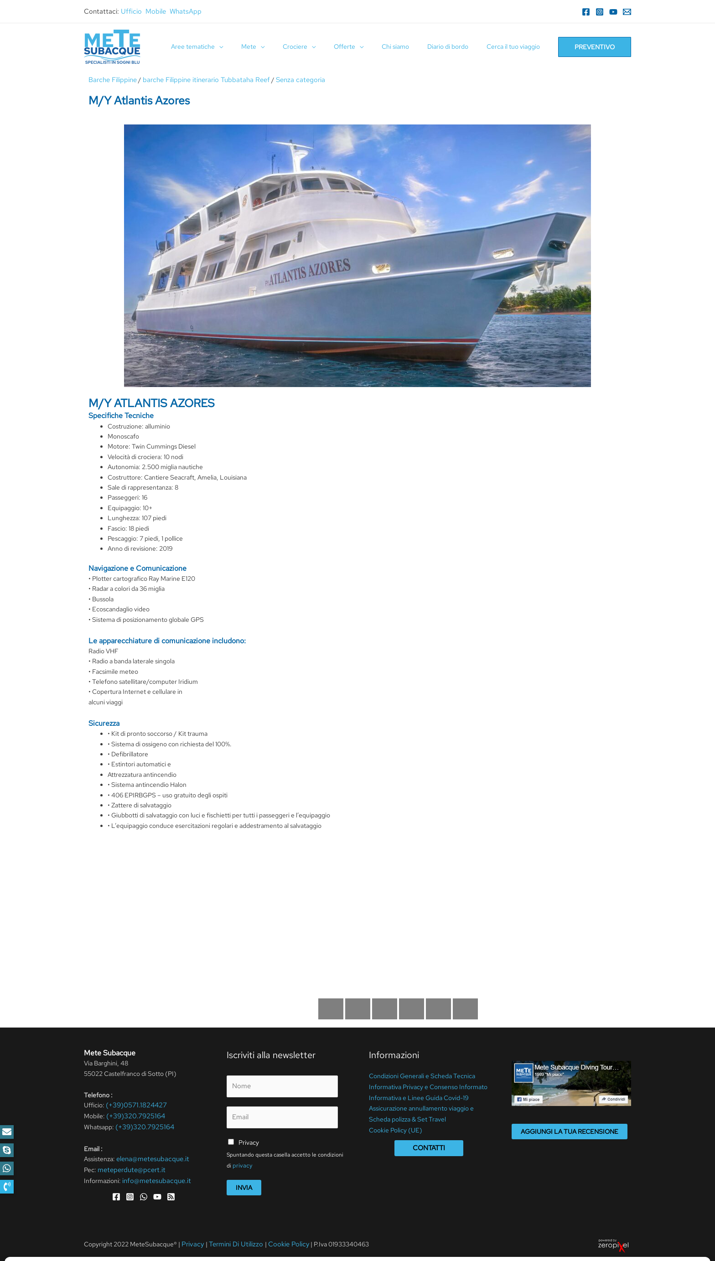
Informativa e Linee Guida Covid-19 (419, 1096)
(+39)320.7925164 (133, 1115)
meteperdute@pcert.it (129, 1167)
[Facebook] (586, 12)
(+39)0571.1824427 (134, 1105)
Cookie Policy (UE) (395, 1126)
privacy (241, 1162)
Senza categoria (286, 80)
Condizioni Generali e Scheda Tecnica (422, 1075)
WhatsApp (186, 11)
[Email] (627, 12)
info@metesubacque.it (154, 1177)
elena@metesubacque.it (150, 1156)
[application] (254, 46)
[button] (7, 1187)
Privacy (248, 1140)
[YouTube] (613, 12)
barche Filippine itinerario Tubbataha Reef (199, 80)
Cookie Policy (280, 1241)
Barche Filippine (111, 80)
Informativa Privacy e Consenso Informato (428, 1085)
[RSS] (171, 1193)
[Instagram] (600, 12)
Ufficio (131, 11)
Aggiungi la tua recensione (569, 1131)
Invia (244, 1184)
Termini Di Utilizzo (232, 1241)
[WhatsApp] (144, 1193)
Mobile (155, 11)
